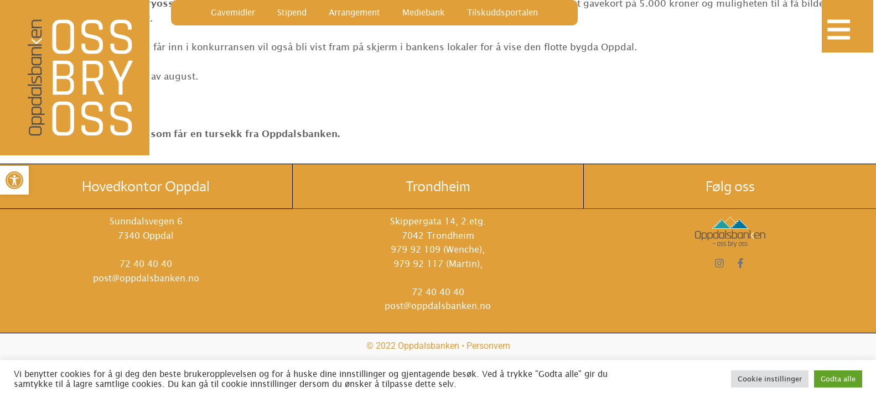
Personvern (488, 346)
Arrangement (354, 12)
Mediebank (423, 12)
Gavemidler (233, 12)
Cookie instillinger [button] (770, 379)
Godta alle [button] (838, 379)
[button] (14, 180)
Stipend (292, 12)
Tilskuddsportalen (502, 12)
